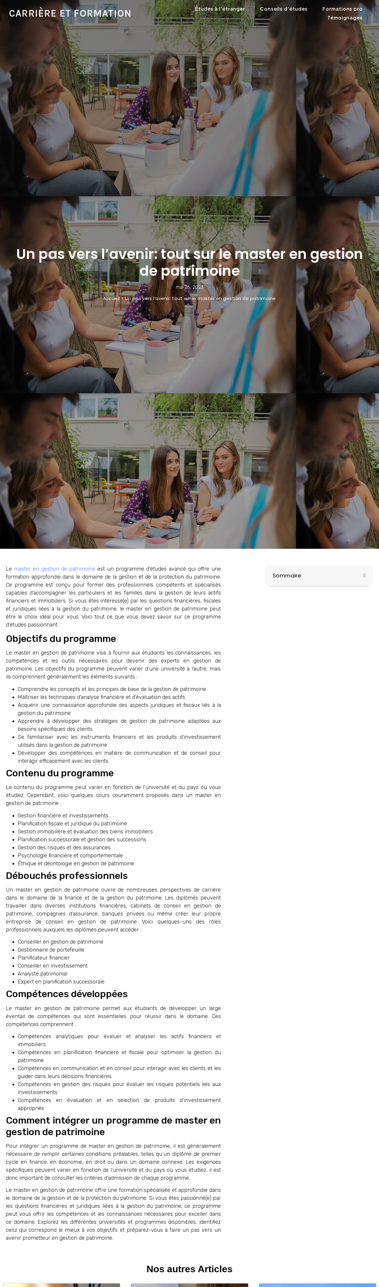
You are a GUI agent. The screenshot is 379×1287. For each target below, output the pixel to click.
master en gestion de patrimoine (54, 569)
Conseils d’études (284, 9)
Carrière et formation (70, 13)
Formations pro (342, 9)
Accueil (111, 298)
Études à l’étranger (220, 9)
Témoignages (345, 17)
